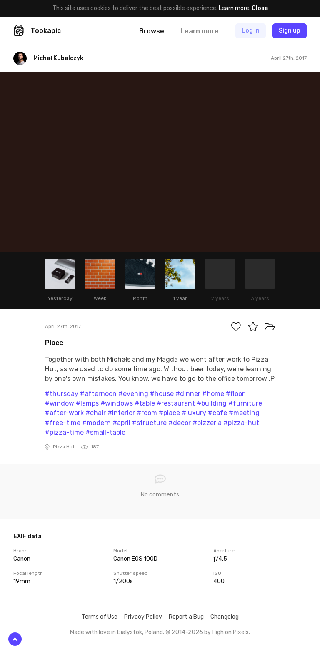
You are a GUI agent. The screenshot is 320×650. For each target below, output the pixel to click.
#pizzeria (207, 423)
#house (162, 394)
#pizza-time (64, 432)
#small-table (105, 432)
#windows (116, 403)
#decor (179, 423)
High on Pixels (230, 632)
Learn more (234, 8)
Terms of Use (100, 616)
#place (169, 413)
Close (260, 8)
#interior (121, 413)
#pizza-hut (241, 423)
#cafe (217, 413)
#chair (95, 413)
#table (145, 403)
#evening (133, 394)
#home (213, 394)
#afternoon (98, 394)
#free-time (62, 423)
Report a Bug (186, 616)
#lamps (87, 403)
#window (59, 403)
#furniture (245, 403)
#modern (96, 423)
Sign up (289, 30)
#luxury (194, 413)
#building (212, 403)
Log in (251, 30)
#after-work (64, 413)
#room (147, 413)
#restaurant (176, 403)
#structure (149, 423)
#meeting (244, 413)
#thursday (61, 394)
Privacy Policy (143, 616)
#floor (235, 394)
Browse (151, 31)
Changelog (224, 616)
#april (121, 423)
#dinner (187, 394)
